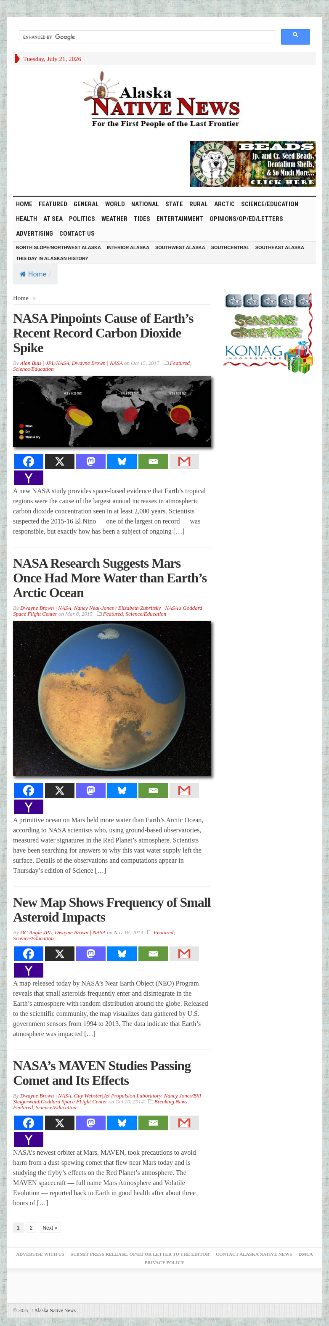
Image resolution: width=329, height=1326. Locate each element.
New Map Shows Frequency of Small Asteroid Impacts (112, 910)
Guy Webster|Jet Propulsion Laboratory (117, 1095)
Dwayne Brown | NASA (97, 363)
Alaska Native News (53, 1310)
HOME (24, 204)
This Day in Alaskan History (52, 258)
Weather (114, 219)
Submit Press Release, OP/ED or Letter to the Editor (140, 1254)
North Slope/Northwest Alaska (58, 247)
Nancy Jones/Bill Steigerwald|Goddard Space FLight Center (107, 1098)
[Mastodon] (91, 461)
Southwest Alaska (180, 247)
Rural (198, 204)
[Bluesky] (122, 461)
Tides (142, 219)
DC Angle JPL (36, 932)
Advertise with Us (40, 1254)
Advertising (34, 233)
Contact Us (77, 233)
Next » (49, 1228)
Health (26, 219)
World (115, 204)
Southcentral (230, 247)
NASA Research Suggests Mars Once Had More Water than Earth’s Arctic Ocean (110, 577)
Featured (53, 204)
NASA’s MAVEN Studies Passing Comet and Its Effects (102, 1073)
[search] (146, 37)
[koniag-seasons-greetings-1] (269, 333)
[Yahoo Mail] (28, 477)
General (86, 204)
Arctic (224, 204)
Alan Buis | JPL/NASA (44, 363)
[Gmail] (184, 461)
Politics (82, 219)
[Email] (153, 461)
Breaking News (171, 1101)
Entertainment (180, 219)
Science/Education (269, 204)
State (174, 204)
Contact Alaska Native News (254, 1254)
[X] (59, 461)
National (145, 204)
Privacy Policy (164, 1262)
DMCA (306, 1254)
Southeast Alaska (279, 247)
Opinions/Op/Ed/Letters (246, 219)
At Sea (53, 219)
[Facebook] (28, 461)
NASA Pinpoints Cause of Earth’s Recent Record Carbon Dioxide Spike (103, 333)
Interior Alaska (128, 247)
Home (33, 274)
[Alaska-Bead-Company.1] (253, 163)
